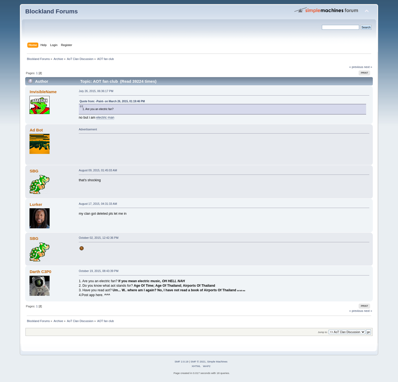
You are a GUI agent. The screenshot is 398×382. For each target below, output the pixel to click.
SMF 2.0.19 (181, 361)
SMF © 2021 (198, 361)
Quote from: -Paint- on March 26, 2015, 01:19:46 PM (112, 101)
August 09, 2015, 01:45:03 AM (98, 170)
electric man (105, 117)
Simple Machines (217, 361)
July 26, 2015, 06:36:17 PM (96, 91)
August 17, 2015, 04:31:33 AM (98, 203)
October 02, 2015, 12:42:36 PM (98, 237)
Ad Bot (36, 130)
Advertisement (88, 129)
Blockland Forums (51, 11)
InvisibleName (43, 91)
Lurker (36, 204)
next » (368, 67)
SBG (34, 171)
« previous (356, 67)
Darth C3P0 (40, 271)
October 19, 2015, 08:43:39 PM (98, 271)
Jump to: (323, 332)
